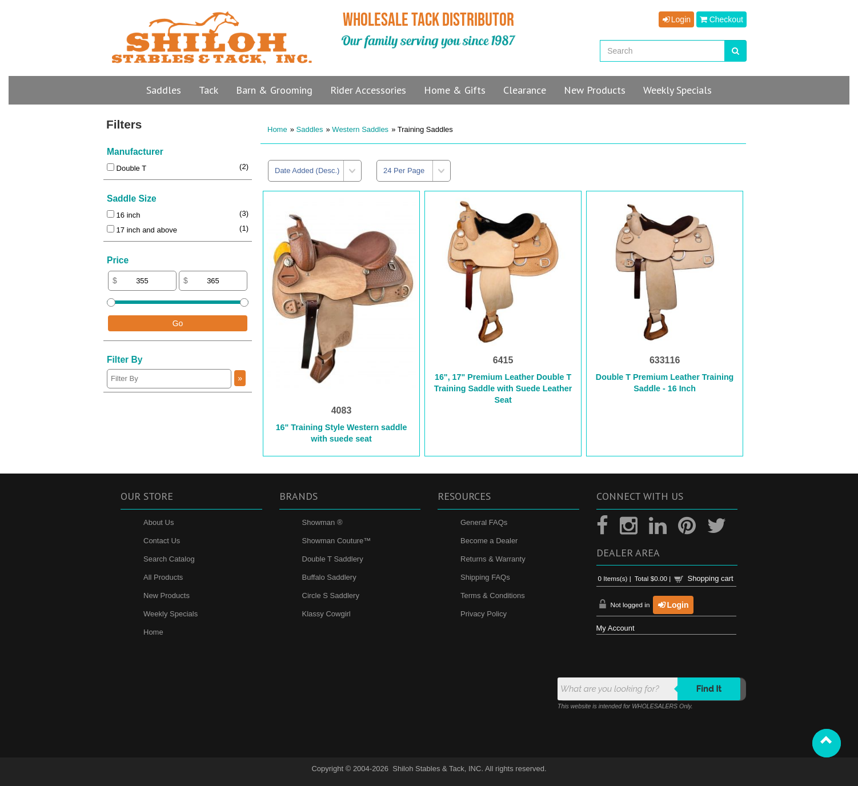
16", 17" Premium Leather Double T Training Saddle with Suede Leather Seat (503, 388)
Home (277, 129)
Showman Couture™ (336, 540)
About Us (158, 522)
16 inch (124, 215)
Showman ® (322, 522)
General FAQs (483, 522)
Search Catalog (169, 559)
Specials (677, 90)
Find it (709, 689)
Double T (126, 168)
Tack (208, 90)
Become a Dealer (489, 540)
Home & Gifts (455, 90)
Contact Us (161, 540)
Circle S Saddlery (330, 595)
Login (676, 19)
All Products (163, 577)
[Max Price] (213, 281)
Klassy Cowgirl (326, 613)
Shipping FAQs (485, 577)
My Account (615, 628)
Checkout (721, 19)
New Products (166, 595)
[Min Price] (142, 281)
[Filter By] (169, 378)
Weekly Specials (170, 613)
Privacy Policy (483, 613)
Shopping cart (710, 578)
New (595, 90)
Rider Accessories (368, 90)
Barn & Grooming (274, 90)
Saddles (163, 90)
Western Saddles (360, 129)
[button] (826, 743)
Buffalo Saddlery (329, 577)
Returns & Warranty (493, 559)
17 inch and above (142, 230)
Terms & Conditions (492, 595)
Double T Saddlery (332, 559)
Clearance (524, 90)
